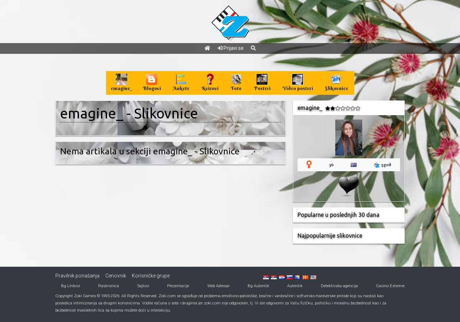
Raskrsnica (108, 286)
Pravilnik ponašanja (77, 276)
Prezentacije (178, 286)
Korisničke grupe (151, 276)
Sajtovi (143, 286)
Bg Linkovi (70, 286)
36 (331, 164)
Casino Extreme (390, 286)
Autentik (295, 286)
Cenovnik (115, 276)
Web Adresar (218, 286)
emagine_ (91, 113)
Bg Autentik (258, 286)
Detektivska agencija (339, 286)
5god (382, 165)
